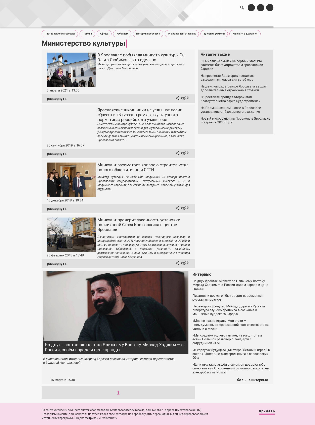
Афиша (104, 31)
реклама (256, 20)
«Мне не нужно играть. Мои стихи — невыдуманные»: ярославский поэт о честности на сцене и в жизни (230, 322)
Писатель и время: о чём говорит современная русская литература (227, 295)
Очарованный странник (182, 31)
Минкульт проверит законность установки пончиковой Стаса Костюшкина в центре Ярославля (138, 223)
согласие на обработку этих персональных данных (149, 414)
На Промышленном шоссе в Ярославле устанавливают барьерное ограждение (231, 107)
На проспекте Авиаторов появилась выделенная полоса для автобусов (228, 75)
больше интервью (252, 378)
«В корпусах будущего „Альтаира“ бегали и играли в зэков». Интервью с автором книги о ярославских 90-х (231, 351)
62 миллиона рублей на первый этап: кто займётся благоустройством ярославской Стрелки (232, 63)
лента (98, 20)
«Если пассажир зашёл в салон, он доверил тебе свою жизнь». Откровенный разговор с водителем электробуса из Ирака (230, 366)
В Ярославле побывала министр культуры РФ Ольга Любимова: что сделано (141, 55)
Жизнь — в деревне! (245, 31)
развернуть (56, 96)
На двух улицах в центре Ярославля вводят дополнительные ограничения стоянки (233, 86)
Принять (263, 413)
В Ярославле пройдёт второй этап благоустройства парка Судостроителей (230, 97)
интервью (147, 20)
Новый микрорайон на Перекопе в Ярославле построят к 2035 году (235, 118)
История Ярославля (148, 31)
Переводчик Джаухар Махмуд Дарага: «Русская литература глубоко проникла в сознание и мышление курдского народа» (228, 308)
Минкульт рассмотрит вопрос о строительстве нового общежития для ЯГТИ (143, 165)
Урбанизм (122, 31)
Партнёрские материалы (60, 31)
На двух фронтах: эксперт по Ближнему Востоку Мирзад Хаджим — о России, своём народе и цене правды (114, 345)
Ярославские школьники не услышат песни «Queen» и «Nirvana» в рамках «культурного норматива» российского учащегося (139, 113)
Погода (87, 31)
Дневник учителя (214, 31)
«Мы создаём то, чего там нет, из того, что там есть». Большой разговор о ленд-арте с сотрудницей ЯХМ (227, 337)
